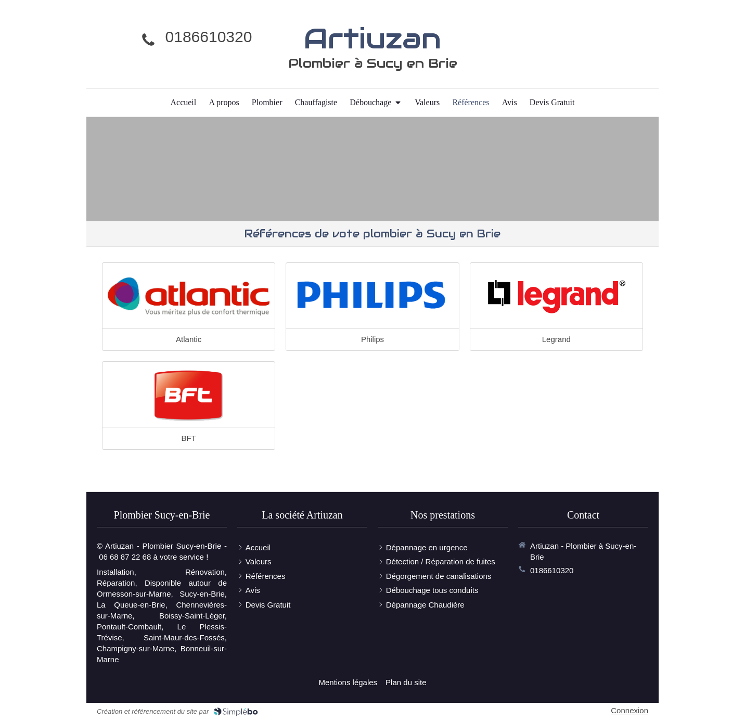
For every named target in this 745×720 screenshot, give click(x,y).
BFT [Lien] (188, 438)
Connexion (629, 710)
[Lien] (188, 296)
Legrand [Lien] (556, 339)
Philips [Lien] (372, 339)
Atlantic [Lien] (188, 339)
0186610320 (208, 36)
